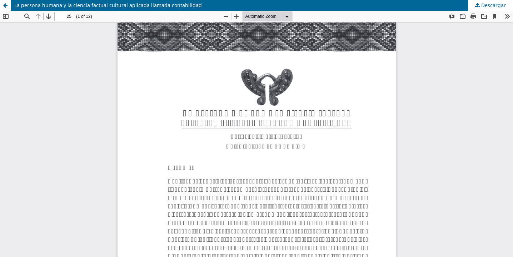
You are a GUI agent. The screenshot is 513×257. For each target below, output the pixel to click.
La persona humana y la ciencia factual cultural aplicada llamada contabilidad (108, 5)
